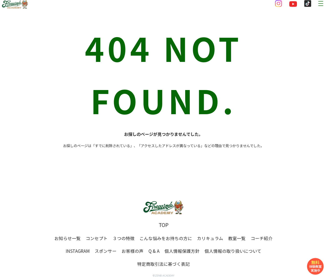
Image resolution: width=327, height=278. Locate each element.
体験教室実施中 (315, 266)
